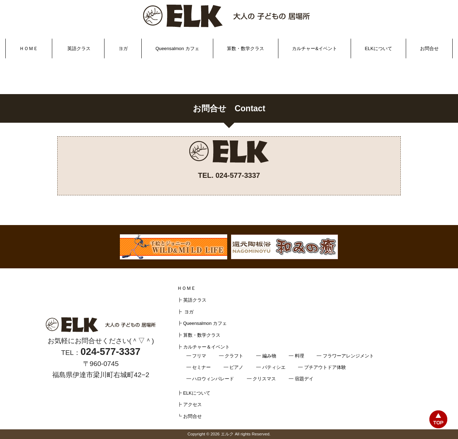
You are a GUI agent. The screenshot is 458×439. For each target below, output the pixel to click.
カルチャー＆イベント (206, 347)
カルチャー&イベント (314, 48)
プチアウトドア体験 (325, 367)
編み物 (269, 355)
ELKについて (378, 48)
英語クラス (79, 48)
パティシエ (274, 367)
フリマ (199, 355)
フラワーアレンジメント (348, 355)
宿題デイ (304, 378)
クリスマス (264, 378)
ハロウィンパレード (213, 378)
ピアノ (236, 367)
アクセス (192, 404)
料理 (299, 355)
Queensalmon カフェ (177, 48)
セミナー (201, 367)
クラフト (234, 355)
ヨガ (123, 48)
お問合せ (429, 48)
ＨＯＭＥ (28, 48)
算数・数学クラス (245, 48)
